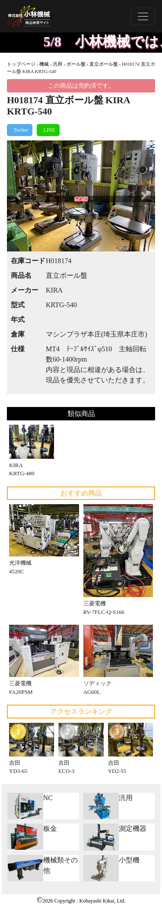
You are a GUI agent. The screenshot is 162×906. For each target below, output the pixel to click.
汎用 (57, 64)
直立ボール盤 (103, 64)
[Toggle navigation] (143, 16)
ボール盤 (76, 64)
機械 (44, 64)
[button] (18, 195)
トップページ (21, 64)
